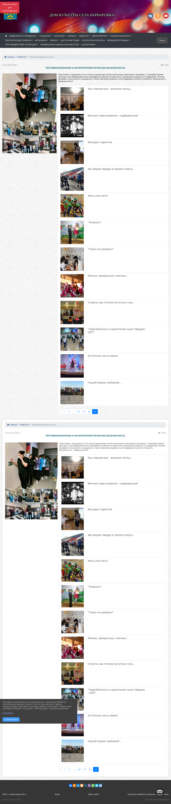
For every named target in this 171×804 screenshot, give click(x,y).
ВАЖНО (53, 40)
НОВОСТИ (83, 36)
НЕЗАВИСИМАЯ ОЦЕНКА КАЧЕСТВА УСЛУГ (59, 44)
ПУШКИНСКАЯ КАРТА (120, 36)
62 (89, 411)
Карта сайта (93, 794)
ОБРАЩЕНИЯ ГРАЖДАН (117, 40)
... (73, 411)
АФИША (71, 36)
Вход (57, 794)
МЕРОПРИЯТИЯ (99, 36)
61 (84, 411)
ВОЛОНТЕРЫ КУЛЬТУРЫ (93, 40)
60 (78, 411)
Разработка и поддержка (157, 799)
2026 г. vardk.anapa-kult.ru (14, 794)
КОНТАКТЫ (59, 36)
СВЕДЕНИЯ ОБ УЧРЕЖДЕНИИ (22, 36)
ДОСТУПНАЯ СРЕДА (70, 40)
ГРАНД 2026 (44, 36)
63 (95, 411)
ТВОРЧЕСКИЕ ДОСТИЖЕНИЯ (18, 40)
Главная (9, 57)
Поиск (162, 40)
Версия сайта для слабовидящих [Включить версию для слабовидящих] (9, 7)
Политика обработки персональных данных (148, 794)
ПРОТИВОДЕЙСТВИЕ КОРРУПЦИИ (21, 44)
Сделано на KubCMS (11, 799)
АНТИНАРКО (40, 40)
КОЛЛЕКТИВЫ (88, 44)
